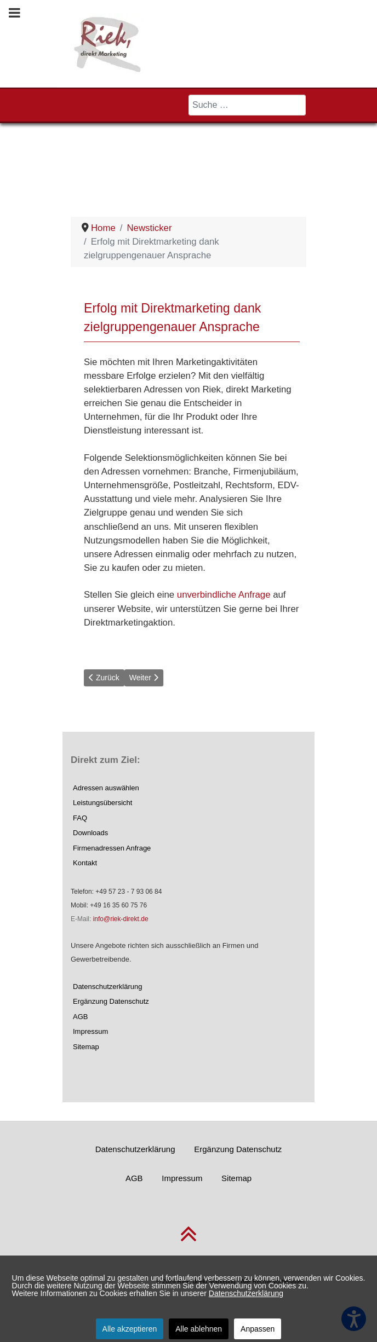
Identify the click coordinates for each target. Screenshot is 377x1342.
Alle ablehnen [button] (198, 1328)
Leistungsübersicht (102, 803)
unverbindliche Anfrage (224, 594)
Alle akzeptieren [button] (129, 1328)
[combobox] (247, 105)
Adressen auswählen (106, 788)
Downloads (90, 833)
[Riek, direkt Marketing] (108, 43)
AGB (80, 1017)
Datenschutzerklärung (107, 986)
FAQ (80, 818)
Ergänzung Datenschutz (111, 1001)
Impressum (90, 1031)
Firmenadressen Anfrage (112, 848)
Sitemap (86, 1047)
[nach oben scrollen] (188, 1240)
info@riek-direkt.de (120, 919)
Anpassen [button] (258, 1328)
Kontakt (85, 863)
